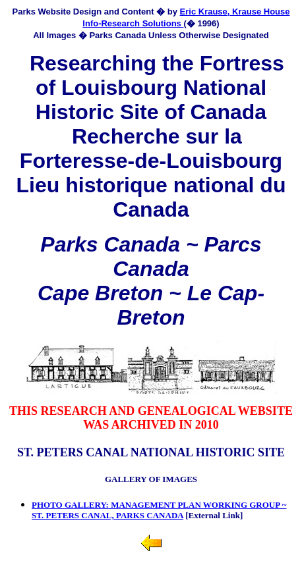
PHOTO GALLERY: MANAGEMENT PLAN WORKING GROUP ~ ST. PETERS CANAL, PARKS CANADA (159, 510)
